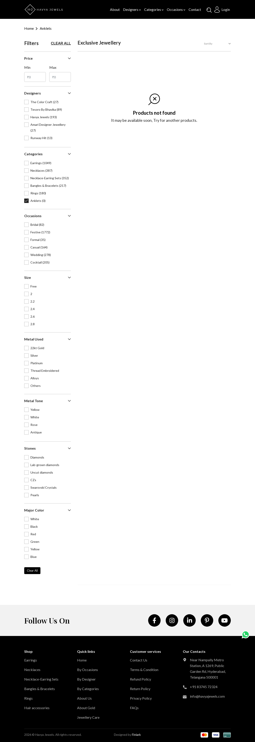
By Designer (86, 679)
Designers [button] (132, 9)
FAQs (134, 708)
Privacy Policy (141, 698)
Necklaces (32, 669)
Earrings (30, 660)
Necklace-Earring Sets (41, 679)
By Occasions (87, 669)
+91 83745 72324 (203, 687)
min (27, 67)
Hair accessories (37, 708)
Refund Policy (140, 679)
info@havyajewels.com (207, 696)
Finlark (136, 734)
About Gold (86, 708)
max (52, 67)
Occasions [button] (176, 9)
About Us (84, 698)
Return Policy (140, 689)
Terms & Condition (144, 669)
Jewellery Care (88, 717)
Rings (28, 698)
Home (29, 28)
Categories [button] (153, 9)
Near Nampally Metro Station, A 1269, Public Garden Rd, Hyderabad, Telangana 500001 (208, 668)
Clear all (61, 43)
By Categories (88, 689)
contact (195, 9)
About (115, 9)
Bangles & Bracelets (39, 689)
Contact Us (138, 660)
